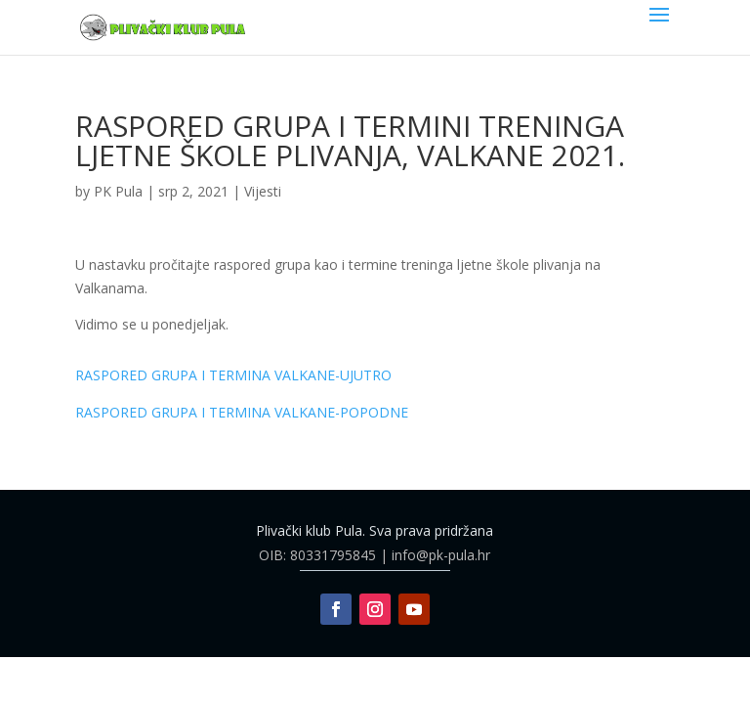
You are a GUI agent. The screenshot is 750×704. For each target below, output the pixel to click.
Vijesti (262, 191)
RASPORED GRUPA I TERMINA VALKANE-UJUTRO (233, 375)
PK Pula (118, 191)
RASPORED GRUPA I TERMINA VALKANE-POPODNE (241, 412)
